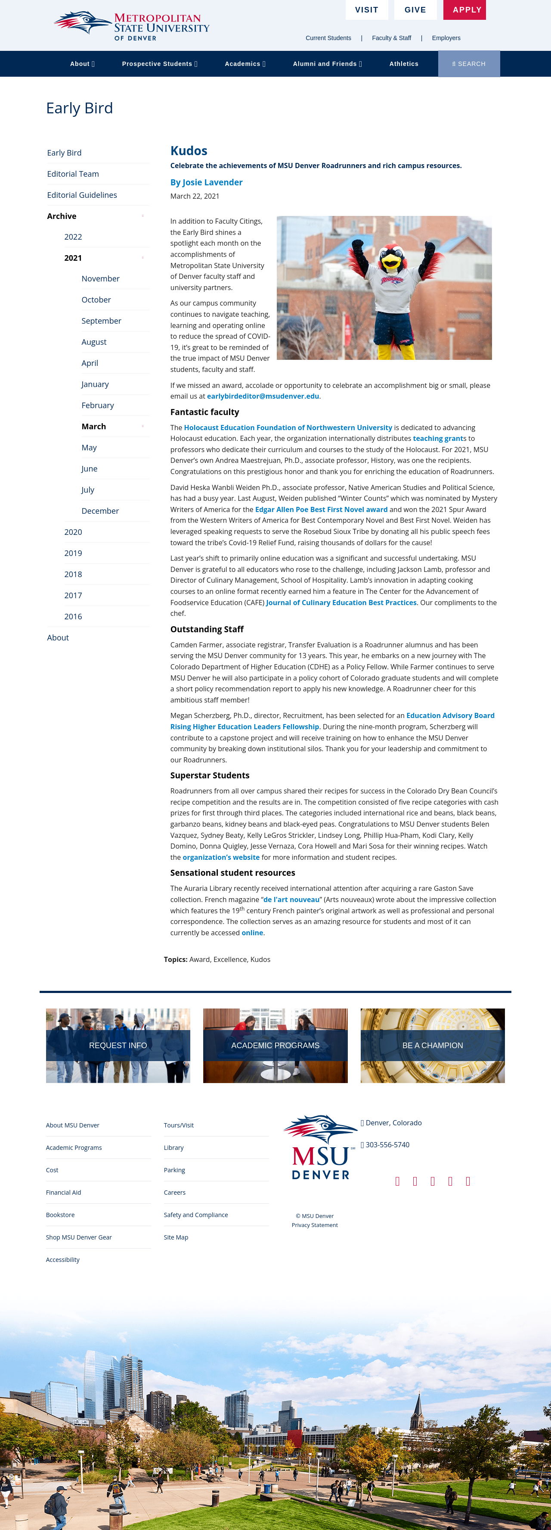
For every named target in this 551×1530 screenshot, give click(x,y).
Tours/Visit (179, 1125)
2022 (72, 234)
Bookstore (60, 1215)
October (95, 297)
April (88, 361)
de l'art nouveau (291, 899)
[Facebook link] (397, 1183)
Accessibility (63, 1259)
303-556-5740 (388, 1144)
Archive (60, 214)
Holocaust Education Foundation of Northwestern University (288, 427)
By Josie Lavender (206, 182)
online (252, 932)
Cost (52, 1170)
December (99, 508)
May (88, 445)
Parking (174, 1170)
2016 (72, 614)
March (92, 424)
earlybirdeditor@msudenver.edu (263, 396)
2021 (72, 255)
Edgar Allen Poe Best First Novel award (321, 509)
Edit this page (480, 975)
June (88, 466)
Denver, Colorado (394, 1122)
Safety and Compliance (196, 1215)
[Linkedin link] (432, 1183)
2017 (72, 593)
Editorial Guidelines (81, 192)
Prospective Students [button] (160, 63)
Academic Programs (74, 1147)
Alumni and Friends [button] (327, 63)
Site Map (176, 1237)
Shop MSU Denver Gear (79, 1237)
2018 (72, 572)
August (92, 339)
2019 (72, 551)
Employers (446, 37)
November (99, 276)
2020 (72, 530)
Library (174, 1147)
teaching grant (438, 438)
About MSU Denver (72, 1125)
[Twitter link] (415, 1183)
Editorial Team (72, 171)
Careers (175, 1192)
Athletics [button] (404, 63)
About (57, 635)
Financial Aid (63, 1192)
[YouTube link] (468, 1183)
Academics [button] (245, 63)
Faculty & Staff (392, 37)
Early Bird (63, 150)
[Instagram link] (450, 1183)
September (100, 318)
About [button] (82, 63)
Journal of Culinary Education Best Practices (341, 602)
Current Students (328, 37)
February (96, 403)
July (86, 487)
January (94, 382)
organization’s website (221, 857)
